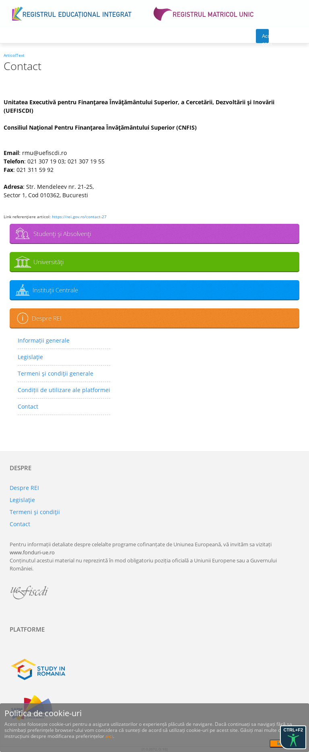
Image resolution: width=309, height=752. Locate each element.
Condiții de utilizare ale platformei (64, 390)
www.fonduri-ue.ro (32, 552)
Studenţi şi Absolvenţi (62, 233)
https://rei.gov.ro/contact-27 (79, 216)
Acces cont (265, 37)
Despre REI (47, 318)
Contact (28, 406)
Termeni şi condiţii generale (55, 373)
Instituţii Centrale (55, 290)
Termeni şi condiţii (35, 512)
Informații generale (44, 340)
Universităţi (48, 262)
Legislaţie (30, 357)
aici (109, 736)
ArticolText (14, 55)
